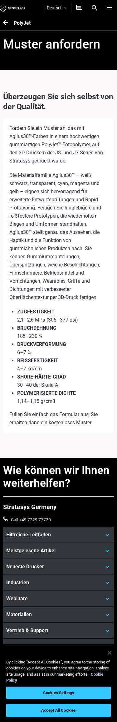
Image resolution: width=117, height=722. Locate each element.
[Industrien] (58, 582)
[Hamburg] (109, 8)
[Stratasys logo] (12, 8)
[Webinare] (58, 598)
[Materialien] (58, 614)
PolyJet (22, 23)
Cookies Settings (58, 692)
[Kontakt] (79, 8)
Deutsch (56, 7)
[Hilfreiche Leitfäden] (58, 535)
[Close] (109, 653)
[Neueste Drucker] (58, 567)
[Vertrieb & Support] (58, 630)
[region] (58, 683)
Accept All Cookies (58, 710)
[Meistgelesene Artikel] (58, 551)
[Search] (94, 8)
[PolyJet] (8, 23)
